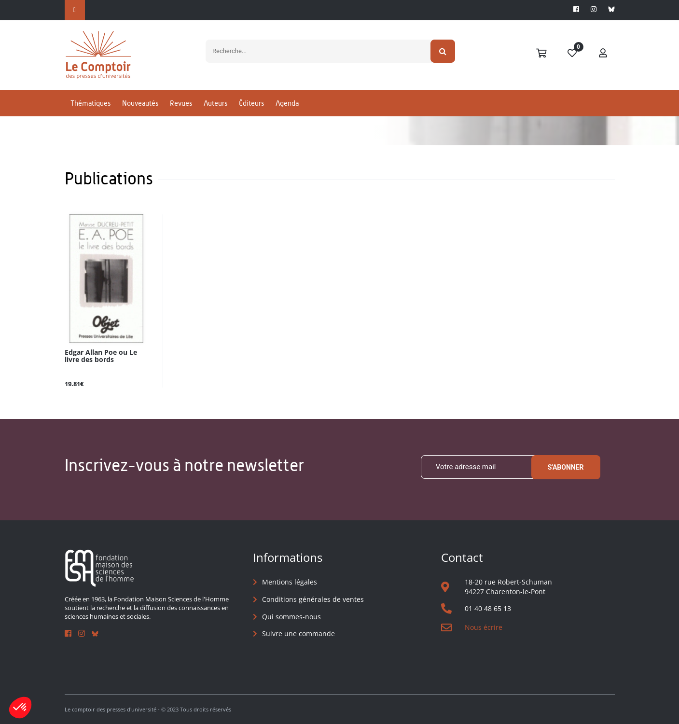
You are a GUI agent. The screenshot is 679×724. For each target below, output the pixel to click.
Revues (181, 103)
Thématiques (90, 103)
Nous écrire (483, 627)
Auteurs (215, 103)
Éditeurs (251, 103)
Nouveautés (140, 103)
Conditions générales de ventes (313, 599)
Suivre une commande (298, 633)
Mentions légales (289, 581)
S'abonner (566, 467)
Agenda (287, 103)
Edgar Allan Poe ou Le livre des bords (101, 356)
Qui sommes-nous (291, 616)
